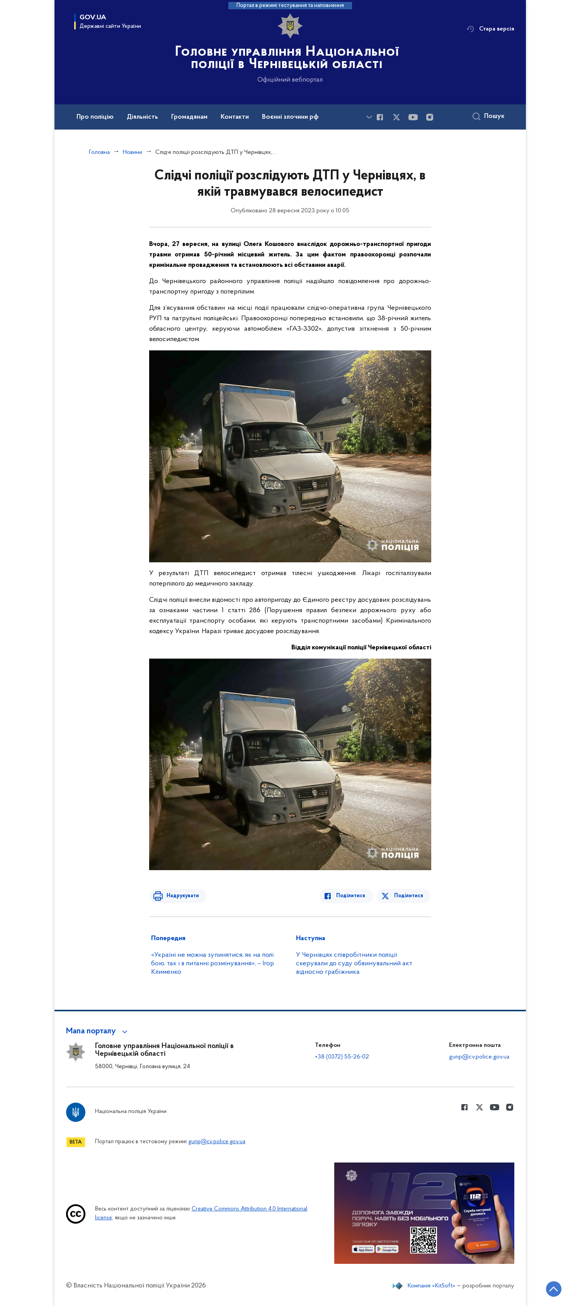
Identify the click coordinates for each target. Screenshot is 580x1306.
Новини (132, 152)
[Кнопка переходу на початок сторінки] (551, 1288)
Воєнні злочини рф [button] (290, 117)
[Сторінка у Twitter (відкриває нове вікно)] (396, 117)
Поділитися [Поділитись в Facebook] (352, 896)
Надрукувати (181, 896)
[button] (98, 1031)
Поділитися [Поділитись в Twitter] (409, 896)
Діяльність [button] (142, 117)
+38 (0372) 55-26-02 (342, 1057)
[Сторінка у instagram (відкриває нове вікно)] (429, 117)
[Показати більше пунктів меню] (369, 117)
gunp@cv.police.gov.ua (479, 1057)
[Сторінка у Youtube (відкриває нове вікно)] (413, 117)
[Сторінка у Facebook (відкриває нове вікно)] (379, 117)
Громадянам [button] (189, 117)
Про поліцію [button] (95, 117)
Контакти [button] (235, 117)
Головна (99, 152)
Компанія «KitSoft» (432, 1286)
